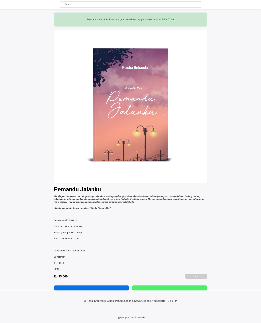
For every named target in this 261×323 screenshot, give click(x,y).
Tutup (196, 276)
